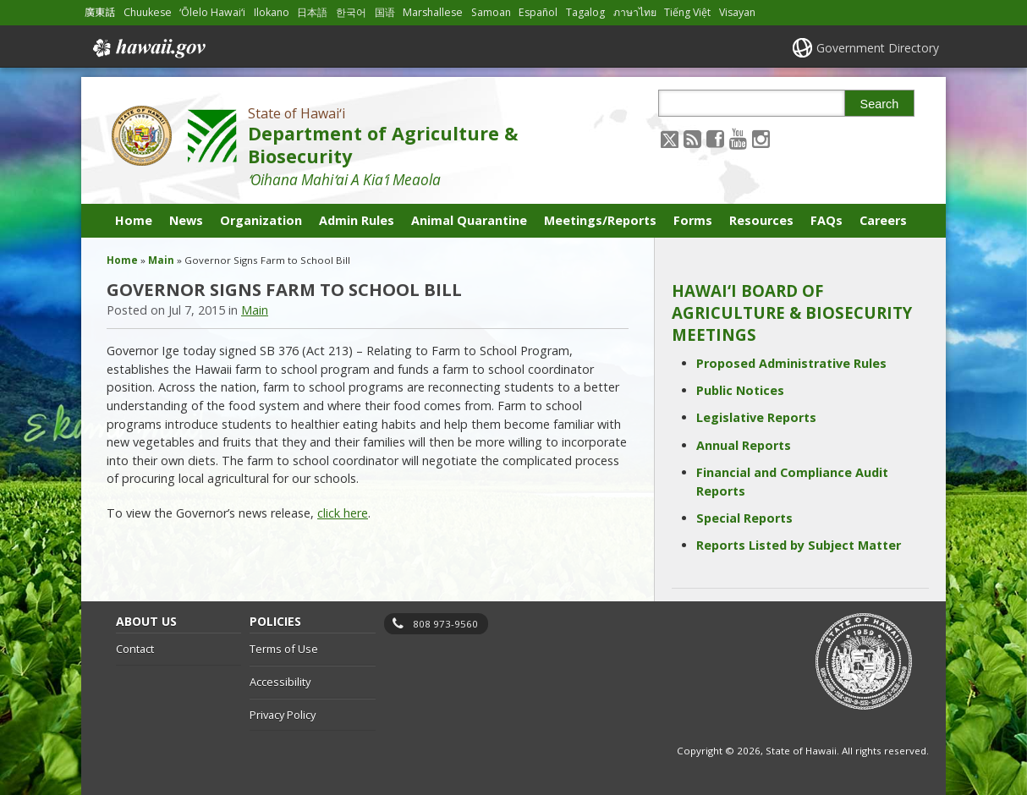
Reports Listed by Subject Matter (798, 545)
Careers (883, 220)
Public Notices (740, 390)
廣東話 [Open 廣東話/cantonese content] (100, 12)
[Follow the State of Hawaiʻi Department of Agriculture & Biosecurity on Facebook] (715, 138)
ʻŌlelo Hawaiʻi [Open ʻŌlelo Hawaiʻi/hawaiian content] (212, 12)
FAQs (826, 220)
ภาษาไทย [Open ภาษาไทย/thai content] (634, 12)
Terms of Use (284, 648)
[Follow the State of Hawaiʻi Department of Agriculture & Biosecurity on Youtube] (738, 138)
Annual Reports (743, 445)
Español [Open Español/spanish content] (538, 12)
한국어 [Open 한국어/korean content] (351, 12)
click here (342, 513)
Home (133, 220)
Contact (135, 648)
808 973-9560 (445, 623)
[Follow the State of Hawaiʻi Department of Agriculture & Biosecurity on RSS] (692, 138)
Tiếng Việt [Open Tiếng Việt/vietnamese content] (687, 12)
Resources (761, 220)
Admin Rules (356, 220)
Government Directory (877, 48)
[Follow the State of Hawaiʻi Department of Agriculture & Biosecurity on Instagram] (761, 138)
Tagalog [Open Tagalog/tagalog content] (585, 12)
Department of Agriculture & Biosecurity (383, 144)
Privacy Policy (283, 714)
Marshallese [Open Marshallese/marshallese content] (433, 12)
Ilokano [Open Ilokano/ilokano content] (271, 12)
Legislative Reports (756, 417)
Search (879, 104)
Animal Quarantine (469, 220)
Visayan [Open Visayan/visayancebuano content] (737, 12)
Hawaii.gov (147, 48)
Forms (692, 220)
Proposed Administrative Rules (791, 363)
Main (161, 260)
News (186, 220)
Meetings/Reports (600, 220)
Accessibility (280, 681)
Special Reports (744, 518)
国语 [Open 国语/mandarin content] (385, 12)
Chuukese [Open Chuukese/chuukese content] (148, 12)
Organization (261, 220)
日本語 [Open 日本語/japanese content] (312, 12)
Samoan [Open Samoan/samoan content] (491, 12)
